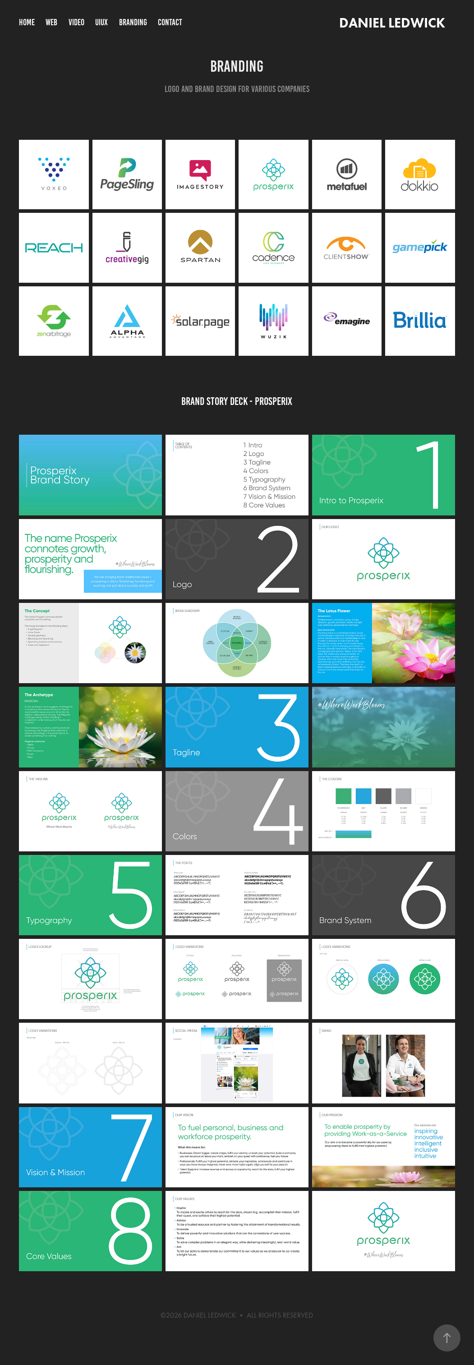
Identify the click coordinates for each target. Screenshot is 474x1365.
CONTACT (170, 22)
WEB (51, 22)
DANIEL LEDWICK (390, 22)
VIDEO (76, 22)
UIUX (101, 22)
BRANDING (133, 22)
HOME (27, 22)
